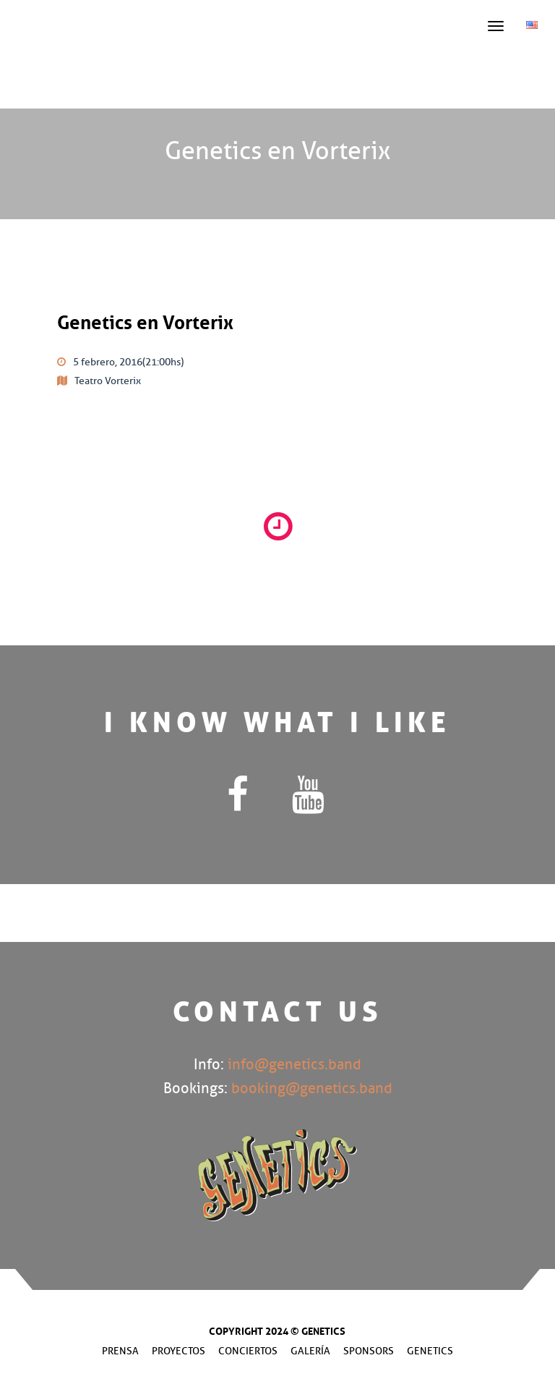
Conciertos (248, 1351)
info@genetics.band (294, 1065)
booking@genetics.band (311, 1088)
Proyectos (178, 1351)
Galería (310, 1351)
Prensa (120, 1351)
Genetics (430, 1351)
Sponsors (368, 1351)
